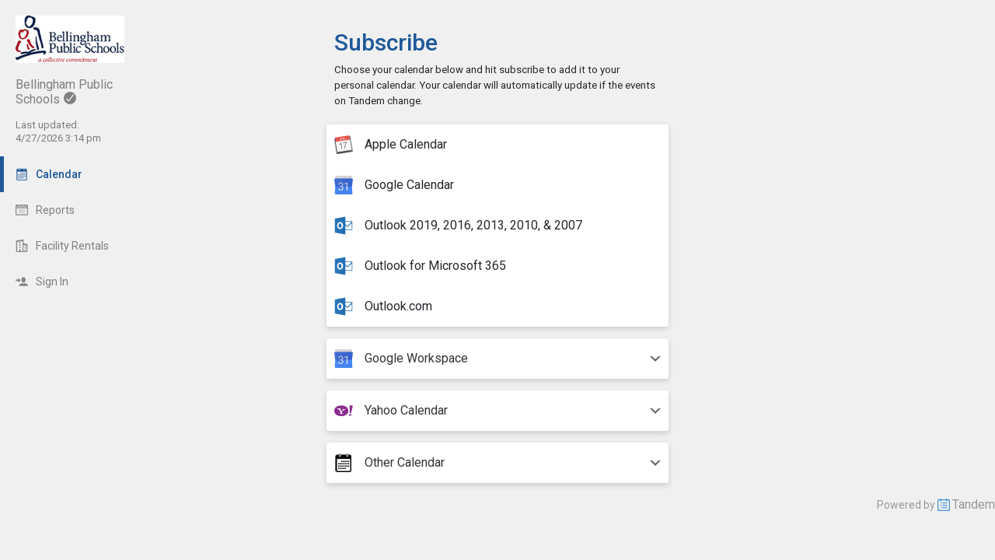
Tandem (973, 504)
